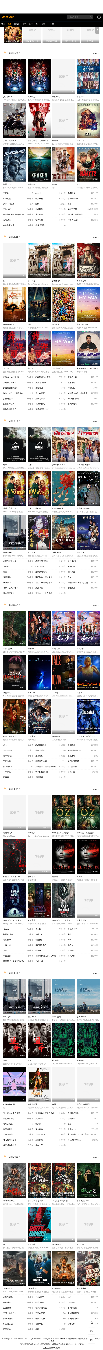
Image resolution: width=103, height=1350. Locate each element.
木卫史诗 (56, 692)
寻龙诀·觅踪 (83, 220)
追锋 (5, 1060)
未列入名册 (50, 1318)
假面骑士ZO (83, 198)
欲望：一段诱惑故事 (50, 582)
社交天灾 (7, 692)
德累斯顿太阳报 (50, 772)
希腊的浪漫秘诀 (18, 561)
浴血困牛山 (18, 1134)
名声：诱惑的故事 (18, 588)
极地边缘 (83, 572)
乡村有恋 (31, 281)
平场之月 (83, 588)
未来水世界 (50, 750)
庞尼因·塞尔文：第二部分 (83, 1134)
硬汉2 (79, 184)
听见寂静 (18, 1329)
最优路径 (83, 745)
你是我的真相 (8, 324)
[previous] (6, 30)
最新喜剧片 (14, 237)
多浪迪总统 (81, 281)
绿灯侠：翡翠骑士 (83, 214)
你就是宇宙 (83, 766)
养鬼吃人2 (32, 833)
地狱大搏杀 (81, 1288)
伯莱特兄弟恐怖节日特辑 (50, 956)
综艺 (24, 24)
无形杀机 (18, 193)
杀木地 (18, 929)
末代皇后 (31, 552)
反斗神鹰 (80, 1244)
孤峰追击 (18, 220)
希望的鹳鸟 (18, 1297)
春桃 (54, 1104)
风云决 (55, 140)
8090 (48, 1348)
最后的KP (7, 1017)
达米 (5, 464)
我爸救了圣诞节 (18, 382)
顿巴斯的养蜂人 (83, 1140)
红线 (50, 204)
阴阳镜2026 (18, 766)
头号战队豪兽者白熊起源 (18, 214)
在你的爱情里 (18, 225)
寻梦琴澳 (80, 552)
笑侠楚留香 (50, 225)
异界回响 (31, 692)
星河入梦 (56, 648)
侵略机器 (50, 777)
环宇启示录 (18, 756)
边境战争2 (56, 1288)
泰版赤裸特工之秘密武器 (38, 140)
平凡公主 (83, 566)
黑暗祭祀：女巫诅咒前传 (18, 961)
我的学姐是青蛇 (50, 745)
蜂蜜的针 (31, 648)
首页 (3, 24)
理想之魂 (83, 382)
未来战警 (83, 756)
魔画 (83, 204)
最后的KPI (7, 552)
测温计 (30, 324)
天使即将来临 (83, 1113)
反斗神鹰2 (56, 1244)
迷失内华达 (81, 920)
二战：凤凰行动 (18, 1313)
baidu (68, 1344)
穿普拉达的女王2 (18, 388)
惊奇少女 (31, 736)
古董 (18, 572)
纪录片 (44, 24)
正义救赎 (18, 1308)
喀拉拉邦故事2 (83, 1201)
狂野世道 (80, 140)
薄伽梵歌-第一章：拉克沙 (83, 582)
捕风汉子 (50, 1124)
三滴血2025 (50, 1313)
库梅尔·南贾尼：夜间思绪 (87, 368)
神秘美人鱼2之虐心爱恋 (83, 393)
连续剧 (17, 24)
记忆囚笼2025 (83, 761)
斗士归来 (50, 214)
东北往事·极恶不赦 (35, 1201)
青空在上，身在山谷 (50, 593)
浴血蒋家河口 (83, 1313)
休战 (83, 1297)
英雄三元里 (83, 209)
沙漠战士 (50, 1118)
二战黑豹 (83, 1302)
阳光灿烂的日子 (83, 1104)
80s (44, 1348)
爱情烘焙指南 (50, 572)
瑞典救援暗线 (50, 1308)
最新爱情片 (14, 421)
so (77, 1344)
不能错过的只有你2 (18, 377)
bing (79, 1344)
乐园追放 (83, 772)
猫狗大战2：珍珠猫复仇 (18, 393)
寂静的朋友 (8, 648)
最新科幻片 (14, 605)
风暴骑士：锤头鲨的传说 (50, 766)
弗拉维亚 (50, 388)
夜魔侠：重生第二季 (11, 876)
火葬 (83, 934)
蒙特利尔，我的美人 (50, 577)
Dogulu (55, 184)
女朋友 (18, 566)
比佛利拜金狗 (18, 404)
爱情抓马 (18, 577)
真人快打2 (7, 97)
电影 (10, 24)
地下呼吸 (56, 1060)
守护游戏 (18, 761)
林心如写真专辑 (18, 1140)
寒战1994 (81, 97)
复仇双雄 (50, 220)
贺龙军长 (50, 1324)
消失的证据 (83, 1308)
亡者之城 (50, 961)
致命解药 (50, 756)
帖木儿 (50, 193)
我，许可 (7, 368)
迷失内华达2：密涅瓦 (61, 920)
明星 (52, 24)
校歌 (50, 1329)
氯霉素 (18, 777)
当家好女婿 (83, 377)
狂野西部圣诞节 (58, 464)
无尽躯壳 (18, 772)
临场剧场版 (18, 1124)
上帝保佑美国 (83, 398)
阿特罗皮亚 (50, 1302)
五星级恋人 (57, 552)
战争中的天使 (18, 1318)
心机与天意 (50, 566)
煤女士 (83, 577)
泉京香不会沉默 (83, 508)
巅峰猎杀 (83, 193)
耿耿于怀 (18, 582)
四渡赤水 (83, 1324)
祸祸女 (83, 945)
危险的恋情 (18, 750)
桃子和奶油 (32, 1104)
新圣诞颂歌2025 (50, 409)
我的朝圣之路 (82, 324)
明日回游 (83, 950)
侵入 (18, 745)
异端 (18, 950)
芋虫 (83, 1124)
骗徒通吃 (18, 1302)
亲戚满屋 (50, 588)
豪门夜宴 (56, 324)
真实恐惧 (83, 956)
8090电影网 (55, 1348)
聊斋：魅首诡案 (9, 736)
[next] (97, 30)
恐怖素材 (31, 876)
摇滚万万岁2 (50, 382)
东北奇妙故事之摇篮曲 (18, 1113)
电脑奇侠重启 (50, 761)
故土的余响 (57, 1017)
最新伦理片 (14, 973)
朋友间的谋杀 (83, 1318)
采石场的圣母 (50, 945)
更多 (96, 53)
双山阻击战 (18, 1324)
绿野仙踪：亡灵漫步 (60, 833)
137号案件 (32, 1288)
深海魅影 (31, 184)
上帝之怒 (18, 945)
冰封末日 (7, 184)
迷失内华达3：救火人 (12, 920)
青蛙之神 (50, 934)
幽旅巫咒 (50, 950)
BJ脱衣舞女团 (9, 1104)
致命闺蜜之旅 (18, 593)
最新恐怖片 (14, 789)
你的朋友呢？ (83, 561)
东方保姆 (50, 1140)
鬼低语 (55, 876)
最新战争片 (14, 1157)
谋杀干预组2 (18, 204)
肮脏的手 (31, 1244)
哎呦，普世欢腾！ (10, 508)
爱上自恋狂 (50, 393)
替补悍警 (50, 209)
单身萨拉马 (50, 404)
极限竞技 (18, 198)
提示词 (79, 692)
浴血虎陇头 (50, 1297)
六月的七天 (8, 1288)
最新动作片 (14, 53)
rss (82, 1344)
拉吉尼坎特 (18, 398)
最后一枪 (50, 198)
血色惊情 (31, 920)
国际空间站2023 (83, 750)
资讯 (37, 24)
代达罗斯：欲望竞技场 (86, 736)
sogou (73, 1344)
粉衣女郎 (50, 1145)
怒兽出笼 (18, 209)
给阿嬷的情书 (57, 508)
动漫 (31, 24)
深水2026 (50, 1129)
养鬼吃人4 (7, 833)
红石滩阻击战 (18, 1129)
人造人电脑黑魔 (9, 140)
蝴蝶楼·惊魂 (83, 929)
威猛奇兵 (56, 97)
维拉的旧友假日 (18, 409)
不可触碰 (56, 736)
